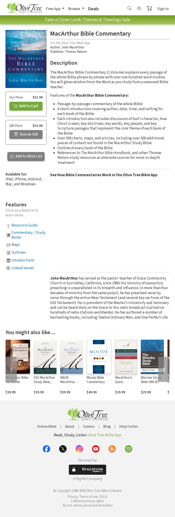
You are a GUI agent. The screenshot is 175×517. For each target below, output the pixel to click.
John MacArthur (73, 47)
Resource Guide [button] (24, 225)
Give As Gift (26, 134)
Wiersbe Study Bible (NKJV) (151, 379)
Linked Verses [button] (22, 268)
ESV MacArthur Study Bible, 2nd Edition (44, 382)
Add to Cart (26, 106)
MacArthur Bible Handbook (16, 379)
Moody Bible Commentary (96, 379)
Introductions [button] (22, 260)
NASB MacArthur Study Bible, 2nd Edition (68, 384)
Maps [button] (15, 245)
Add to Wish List (26, 156)
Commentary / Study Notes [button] (28, 235)
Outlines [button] (18, 252)
